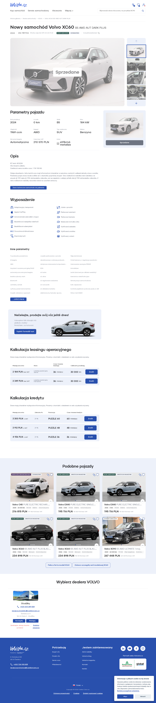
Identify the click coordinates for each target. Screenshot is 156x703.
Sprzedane (124, 143)
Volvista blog (86, 656)
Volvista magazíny (88, 660)
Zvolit (91, 372)
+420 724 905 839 (19, 664)
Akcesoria (57, 10)
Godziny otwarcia (36, 627)
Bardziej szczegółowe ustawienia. (128, 691)
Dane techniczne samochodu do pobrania (28, 188)
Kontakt (85, 664)
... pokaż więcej (18, 299)
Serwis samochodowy (38, 10)
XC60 (40, 18)
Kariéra (84, 669)
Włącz (125, 696)
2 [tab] (30, 500)
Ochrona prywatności (61, 693)
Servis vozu (56, 660)
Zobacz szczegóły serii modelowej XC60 (91, 565)
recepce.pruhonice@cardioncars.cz (24, 668)
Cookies (76, 693)
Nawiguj (32, 621)
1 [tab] (29, 500)
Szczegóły (19, 621)
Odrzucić (143, 696)
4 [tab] (33, 500)
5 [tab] (34, 500)
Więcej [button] (68, 10)
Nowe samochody (29, 18)
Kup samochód (17, 10)
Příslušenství (56, 664)
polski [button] (77, 685)
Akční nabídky (87, 652)
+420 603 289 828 (26, 607)
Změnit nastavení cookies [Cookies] (93, 693)
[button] (143, 4)
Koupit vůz (56, 652)
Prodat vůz (56, 656)
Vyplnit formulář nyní (25, 331)
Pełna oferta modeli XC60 (58, 565)
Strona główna (15, 18)
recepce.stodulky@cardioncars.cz (26, 611)
